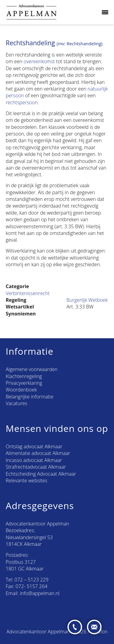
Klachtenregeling (24, 376)
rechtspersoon (22, 102)
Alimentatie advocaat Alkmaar (38, 453)
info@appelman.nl (39, 593)
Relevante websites (26, 480)
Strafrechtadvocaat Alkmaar (36, 466)
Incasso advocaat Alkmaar (34, 460)
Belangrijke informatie (30, 396)
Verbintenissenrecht (28, 293)
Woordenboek (21, 389)
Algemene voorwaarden (31, 369)
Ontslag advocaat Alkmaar (34, 446)
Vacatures (16, 403)
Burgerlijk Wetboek (87, 300)
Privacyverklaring (24, 383)
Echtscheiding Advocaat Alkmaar (41, 473)
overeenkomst (39, 61)
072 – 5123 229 (32, 579)
